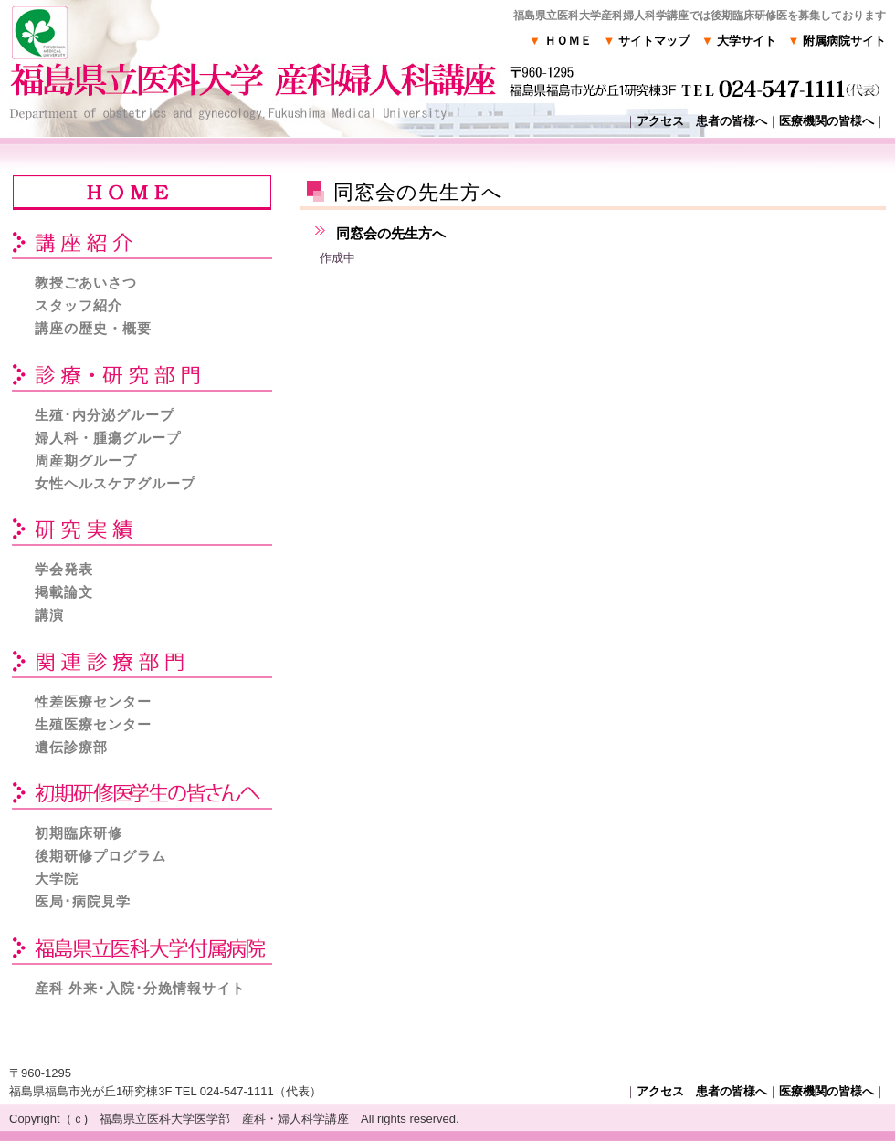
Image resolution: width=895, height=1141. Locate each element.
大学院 (57, 878)
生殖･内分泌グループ (104, 415)
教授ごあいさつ (86, 282)
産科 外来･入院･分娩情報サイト (140, 988)
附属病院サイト (837, 40)
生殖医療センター (93, 724)
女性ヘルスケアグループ (115, 483)
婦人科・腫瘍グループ (108, 437)
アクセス (660, 121)
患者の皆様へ (731, 121)
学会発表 (64, 569)
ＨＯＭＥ (560, 40)
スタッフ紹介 (78, 305)
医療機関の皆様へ (826, 121)
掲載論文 (64, 592)
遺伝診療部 (71, 747)
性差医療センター (93, 701)
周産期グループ (86, 460)
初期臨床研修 (78, 833)
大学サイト (738, 40)
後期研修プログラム (100, 856)
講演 (49, 615)
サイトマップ (647, 40)
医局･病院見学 (83, 901)
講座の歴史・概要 (93, 328)
